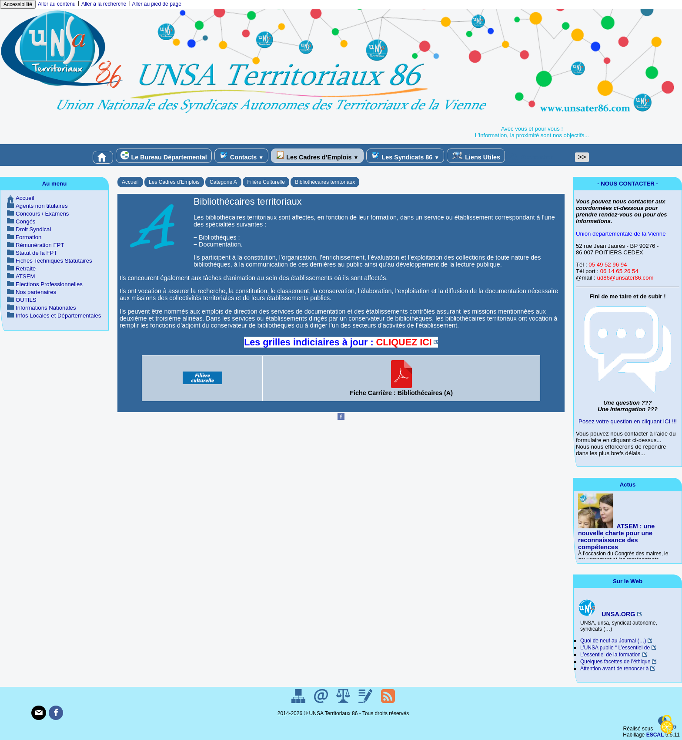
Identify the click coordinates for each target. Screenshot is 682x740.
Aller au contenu (57, 4)
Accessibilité (17, 4)
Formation (28, 237)
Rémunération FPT (40, 245)
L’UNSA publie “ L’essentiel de (615, 648)
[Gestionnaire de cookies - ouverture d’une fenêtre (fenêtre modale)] (667, 725)
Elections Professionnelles (49, 284)
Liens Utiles (475, 156)
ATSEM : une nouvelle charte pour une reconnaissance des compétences (616, 537)
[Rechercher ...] (539, 157)
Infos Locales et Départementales (58, 315)
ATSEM (25, 276)
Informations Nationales (46, 307)
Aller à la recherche (103, 4)
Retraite (26, 268)
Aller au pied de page (156, 4)
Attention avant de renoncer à (614, 669)
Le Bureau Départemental (163, 156)
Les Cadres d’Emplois (317, 156)
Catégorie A (223, 182)
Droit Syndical (33, 229)
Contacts (241, 156)
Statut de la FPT (36, 253)
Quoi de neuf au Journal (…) (613, 641)
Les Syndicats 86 (405, 156)
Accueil (130, 182)
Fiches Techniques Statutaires (54, 260)
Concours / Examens (42, 213)
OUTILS (26, 300)
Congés (25, 221)
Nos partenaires (36, 292)
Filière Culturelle (266, 182)
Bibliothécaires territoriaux (325, 182)
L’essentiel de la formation (610, 655)
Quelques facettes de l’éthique (615, 662)
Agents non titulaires (42, 206)
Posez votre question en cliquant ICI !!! (627, 421)
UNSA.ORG (606, 614)
